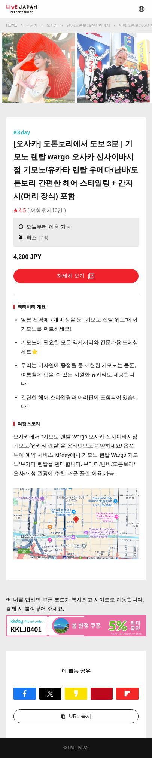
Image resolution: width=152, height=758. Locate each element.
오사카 (52, 25)
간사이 (31, 25)
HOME (11, 25)
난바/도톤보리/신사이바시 (88, 25)
